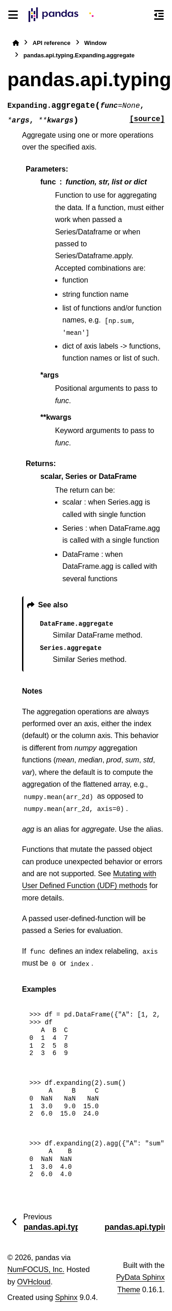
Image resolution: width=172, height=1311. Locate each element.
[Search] (142, 15)
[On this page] (159, 14)
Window (95, 42)
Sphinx (66, 1297)
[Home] (15, 43)
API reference (52, 42)
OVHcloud (33, 1282)
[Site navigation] (13, 14)
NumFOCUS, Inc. (35, 1269)
